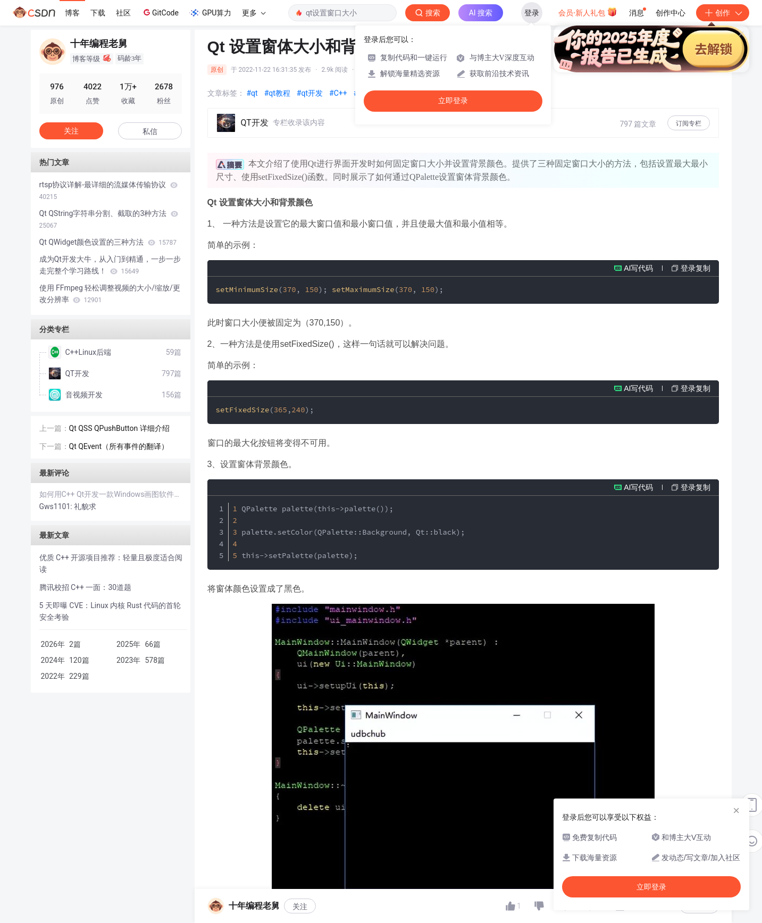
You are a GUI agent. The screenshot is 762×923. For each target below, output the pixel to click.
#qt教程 (277, 93)
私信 (150, 131)
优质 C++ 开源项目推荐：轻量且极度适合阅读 (111, 563)
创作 (722, 13)
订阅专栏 (688, 123)
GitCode (160, 12)
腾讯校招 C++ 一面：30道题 (85, 587)
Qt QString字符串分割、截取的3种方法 (108, 219)
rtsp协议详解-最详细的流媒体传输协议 (108, 190)
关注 (299, 906)
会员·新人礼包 (587, 11)
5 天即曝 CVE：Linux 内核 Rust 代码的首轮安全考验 (110, 611)
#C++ (338, 93)
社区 (123, 13)
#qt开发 (310, 93)
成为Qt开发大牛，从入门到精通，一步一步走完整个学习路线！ (110, 265)
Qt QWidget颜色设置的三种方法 (108, 242)
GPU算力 (210, 12)
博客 (72, 13)
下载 (97, 13)
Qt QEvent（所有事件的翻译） (119, 446)
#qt (252, 93)
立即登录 (453, 101)
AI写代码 (638, 268)
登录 (531, 13)
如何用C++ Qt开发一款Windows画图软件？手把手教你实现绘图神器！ (110, 494)
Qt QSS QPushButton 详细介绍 (119, 428)
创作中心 (670, 13)
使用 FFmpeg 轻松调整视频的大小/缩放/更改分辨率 (109, 294)
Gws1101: (56, 506)
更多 (253, 13)
